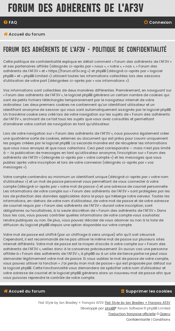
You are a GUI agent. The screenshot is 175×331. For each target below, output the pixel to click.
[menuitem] (10, 22)
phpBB (110, 308)
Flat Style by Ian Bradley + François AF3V (137, 302)
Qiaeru (165, 314)
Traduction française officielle (132, 314)
